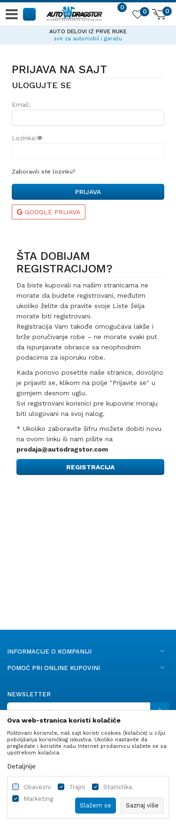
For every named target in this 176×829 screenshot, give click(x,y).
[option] (88, 34)
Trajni (77, 787)
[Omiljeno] (137, 16)
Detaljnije (21, 766)
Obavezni (37, 787)
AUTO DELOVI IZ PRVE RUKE (88, 31)
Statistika (117, 787)
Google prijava (48, 212)
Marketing (38, 798)
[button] (29, 14)
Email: (21, 104)
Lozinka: (27, 138)
